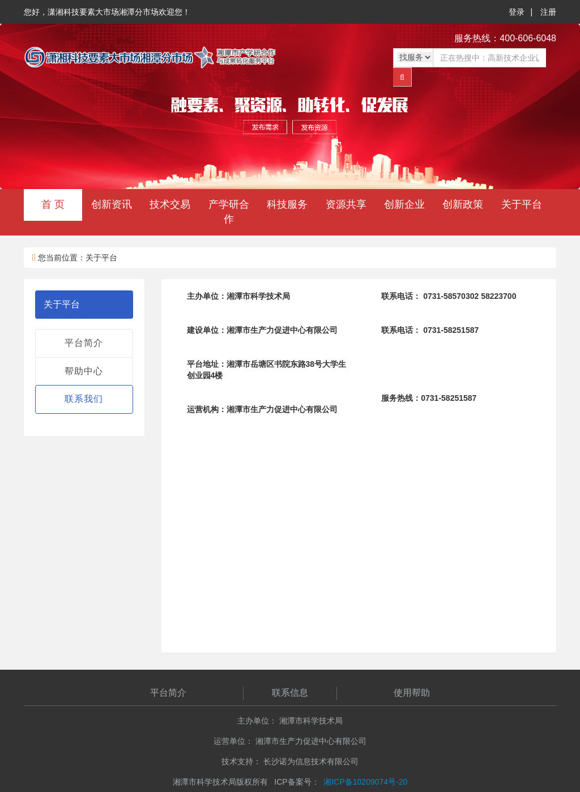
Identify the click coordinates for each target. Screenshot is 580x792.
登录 (516, 11)
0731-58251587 (430, 330)
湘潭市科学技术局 (238, 296)
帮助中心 (84, 371)
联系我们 (84, 399)
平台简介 (84, 343)
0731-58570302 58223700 (448, 296)
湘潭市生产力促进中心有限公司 (262, 330)
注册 (548, 11)
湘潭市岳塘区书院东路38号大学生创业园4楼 (267, 369)
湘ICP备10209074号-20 (365, 781)
